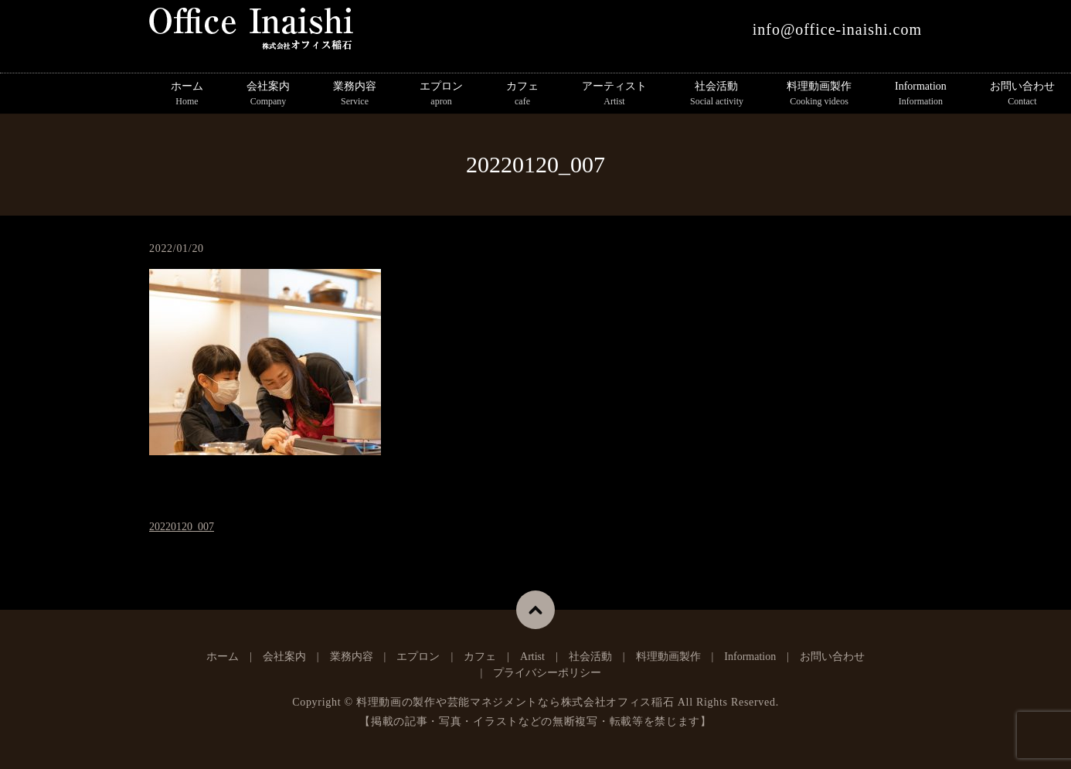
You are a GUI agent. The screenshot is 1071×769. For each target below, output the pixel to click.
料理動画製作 (819, 94)
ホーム (187, 94)
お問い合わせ (832, 656)
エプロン (441, 94)
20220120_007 (181, 527)
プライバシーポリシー (547, 673)
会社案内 (268, 94)
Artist (532, 656)
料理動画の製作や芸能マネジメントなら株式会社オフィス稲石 (515, 702)
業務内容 (354, 94)
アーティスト (614, 94)
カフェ (522, 94)
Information (921, 94)
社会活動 (716, 94)
